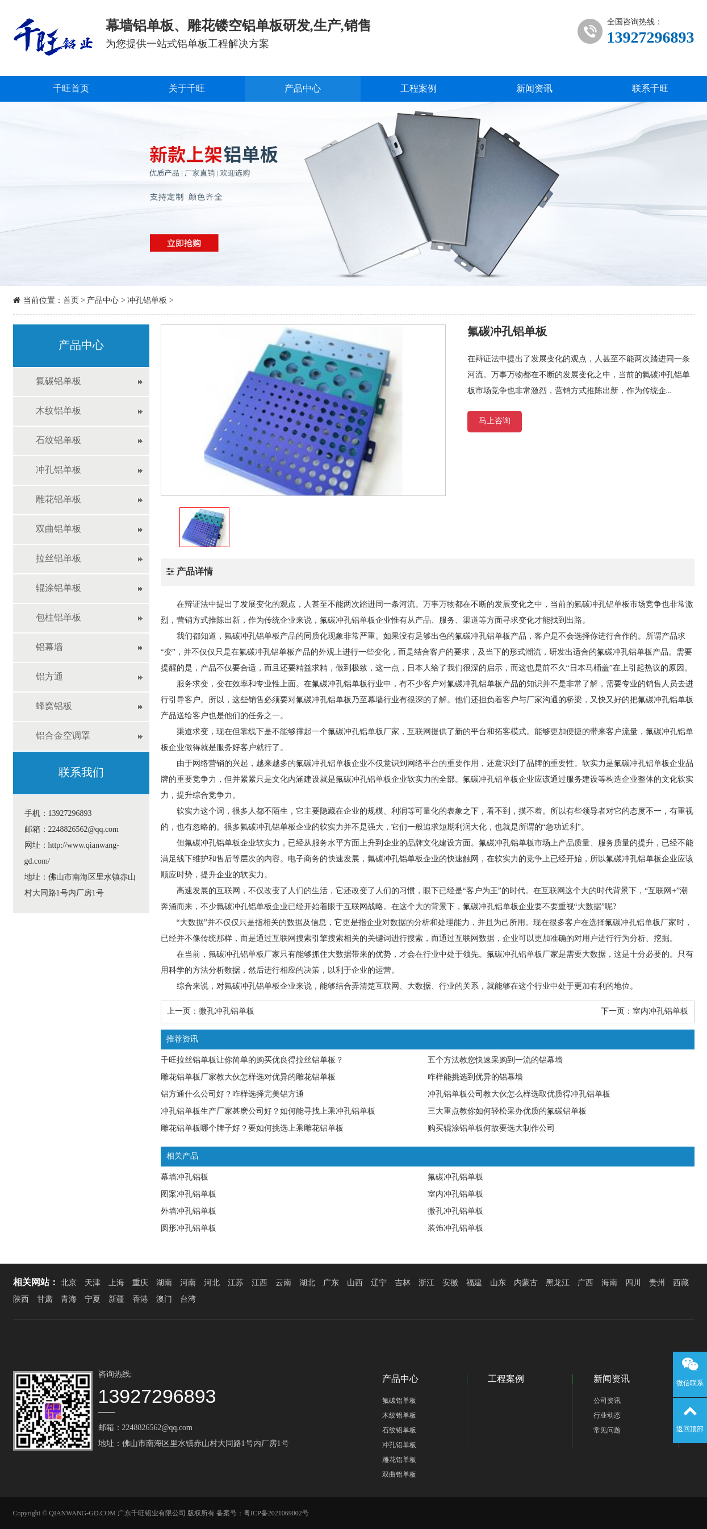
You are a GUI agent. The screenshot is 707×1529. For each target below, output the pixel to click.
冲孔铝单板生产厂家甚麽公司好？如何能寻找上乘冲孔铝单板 (268, 1111)
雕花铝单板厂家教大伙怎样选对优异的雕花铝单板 (248, 1077)
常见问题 (607, 1430)
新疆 (116, 1299)
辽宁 (379, 1283)
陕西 (21, 1299)
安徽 (450, 1283)
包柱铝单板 (58, 618)
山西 (355, 1283)
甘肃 (45, 1299)
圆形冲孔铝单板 (188, 1228)
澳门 (164, 1299)
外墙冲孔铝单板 (188, 1211)
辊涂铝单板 (58, 588)
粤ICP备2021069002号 (276, 1513)
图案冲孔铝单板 (188, 1194)
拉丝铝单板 (58, 559)
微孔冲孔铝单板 (226, 1011)
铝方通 (49, 677)
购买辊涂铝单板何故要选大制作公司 (491, 1128)
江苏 (236, 1283)
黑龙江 (558, 1283)
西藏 (681, 1283)
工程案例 (418, 89)
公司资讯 (607, 1401)
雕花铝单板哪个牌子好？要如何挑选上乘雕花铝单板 (252, 1128)
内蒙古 (526, 1283)
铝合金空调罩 (63, 736)
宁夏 (93, 1299)
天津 (93, 1283)
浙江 (426, 1283)
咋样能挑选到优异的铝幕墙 (475, 1077)
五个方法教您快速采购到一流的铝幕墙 (495, 1060)
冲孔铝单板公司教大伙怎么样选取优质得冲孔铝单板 (519, 1094)
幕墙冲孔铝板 (184, 1177)
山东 (498, 1283)
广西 (585, 1283)
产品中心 (303, 89)
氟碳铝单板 (58, 381)
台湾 (188, 1299)
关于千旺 (187, 89)
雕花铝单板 (58, 500)
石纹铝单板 (58, 440)
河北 (212, 1283)
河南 (188, 1283)
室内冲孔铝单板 (660, 1011)
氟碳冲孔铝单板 (455, 1177)
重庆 (140, 1283)
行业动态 (607, 1415)
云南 (283, 1283)
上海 (116, 1283)
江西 (259, 1283)
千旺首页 (71, 89)
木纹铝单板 (58, 411)
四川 (633, 1283)
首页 (71, 301)
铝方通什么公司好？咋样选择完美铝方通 (232, 1094)
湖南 (164, 1283)
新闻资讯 (534, 89)
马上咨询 (495, 421)
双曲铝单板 (58, 529)
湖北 (307, 1283)
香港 (140, 1299)
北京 (69, 1283)
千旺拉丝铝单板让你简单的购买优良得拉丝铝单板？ (252, 1060)
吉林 (403, 1283)
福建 (474, 1283)
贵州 (657, 1283)
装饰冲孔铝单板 (455, 1228)
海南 (609, 1283)
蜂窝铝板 (54, 706)
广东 (331, 1283)
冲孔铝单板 (147, 301)
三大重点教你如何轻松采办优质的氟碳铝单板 (507, 1111)
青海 (69, 1299)
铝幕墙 (49, 647)
